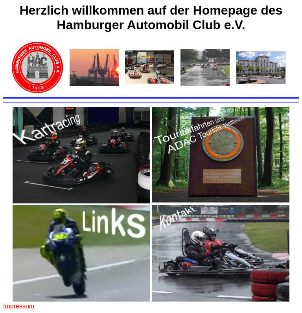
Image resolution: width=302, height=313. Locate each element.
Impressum (18, 306)
